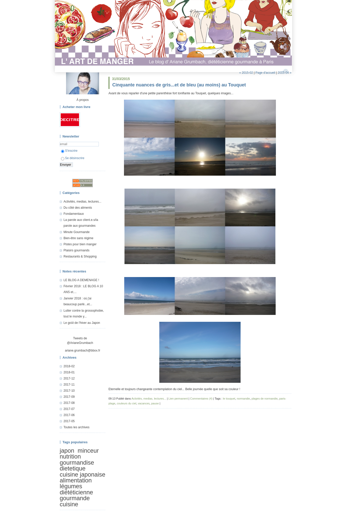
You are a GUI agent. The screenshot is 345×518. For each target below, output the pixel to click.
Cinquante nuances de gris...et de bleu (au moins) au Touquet (179, 84)
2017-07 (69, 409)
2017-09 (69, 397)
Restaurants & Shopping (80, 256)
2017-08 (69, 403)
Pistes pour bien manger (80, 244)
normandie (243, 398)
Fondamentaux (74, 214)
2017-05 (69, 421)
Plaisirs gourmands (76, 250)
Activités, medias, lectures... (82, 201)
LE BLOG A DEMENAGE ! (81, 280)
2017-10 (69, 390)
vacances (144, 403)
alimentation (76, 480)
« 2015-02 (246, 72)
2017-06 (69, 415)
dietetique (72, 468)
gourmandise (77, 462)
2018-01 (69, 372)
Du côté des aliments (78, 207)
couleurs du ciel (126, 403)
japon (67, 450)
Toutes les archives (76, 427)
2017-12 (69, 378)
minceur (88, 450)
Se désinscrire (72, 158)
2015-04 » (284, 72)
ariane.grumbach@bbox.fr (82, 350)
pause (155, 403)
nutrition (70, 456)
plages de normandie (265, 398)
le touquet (229, 398)
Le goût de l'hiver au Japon (82, 323)
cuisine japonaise (82, 474)
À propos (82, 100)
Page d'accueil (265, 72)
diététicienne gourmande (76, 495)
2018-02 (69, 366)
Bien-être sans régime (78, 238)
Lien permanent (178, 398)
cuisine (69, 504)
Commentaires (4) (201, 398)
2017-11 (69, 384)
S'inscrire (69, 151)
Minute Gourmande (77, 232)
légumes (71, 486)
